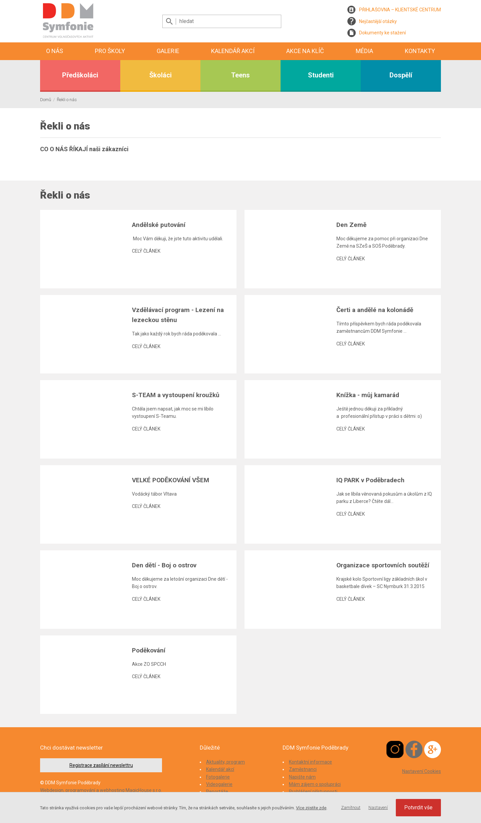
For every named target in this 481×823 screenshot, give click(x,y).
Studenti (321, 75)
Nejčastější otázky (378, 21)
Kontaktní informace (310, 762)
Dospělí (400, 75)
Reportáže (217, 791)
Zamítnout (350, 807)
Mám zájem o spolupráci (315, 784)
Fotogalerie (218, 777)
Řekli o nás (67, 99)
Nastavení (378, 807)
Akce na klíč (305, 50)
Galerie (168, 50)
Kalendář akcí (233, 50)
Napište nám (302, 777)
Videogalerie (219, 784)
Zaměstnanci (303, 769)
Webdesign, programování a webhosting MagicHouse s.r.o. (101, 790)
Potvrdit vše (418, 807)
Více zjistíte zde (311, 807)
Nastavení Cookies (421, 771)
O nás (54, 50)
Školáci (160, 75)
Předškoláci (80, 75)
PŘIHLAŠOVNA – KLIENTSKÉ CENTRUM (400, 9)
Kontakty (420, 50)
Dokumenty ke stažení (382, 32)
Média (364, 50)
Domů (45, 99)
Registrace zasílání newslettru (101, 765)
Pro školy (110, 50)
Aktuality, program (225, 762)
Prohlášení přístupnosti (313, 791)
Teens (240, 75)
